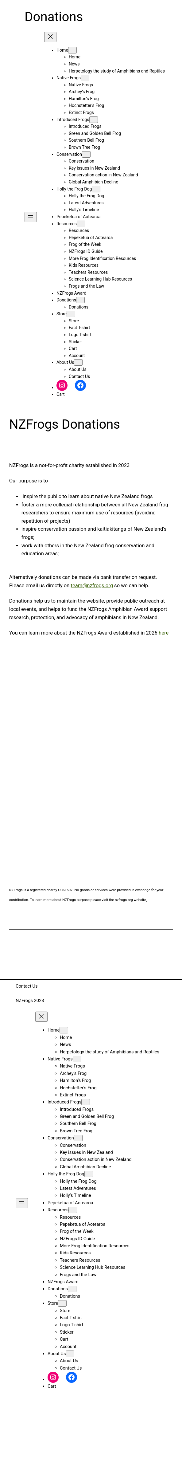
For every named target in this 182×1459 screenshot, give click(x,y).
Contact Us (27, 986)
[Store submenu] (71, 314)
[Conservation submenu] (86, 154)
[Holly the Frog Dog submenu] (96, 189)
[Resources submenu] (81, 224)
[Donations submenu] (80, 300)
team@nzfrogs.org (92, 585)
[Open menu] (31, 217)
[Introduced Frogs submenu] (93, 119)
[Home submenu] (72, 50)
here (163, 633)
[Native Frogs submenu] (85, 78)
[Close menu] (50, 37)
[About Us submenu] (78, 362)
